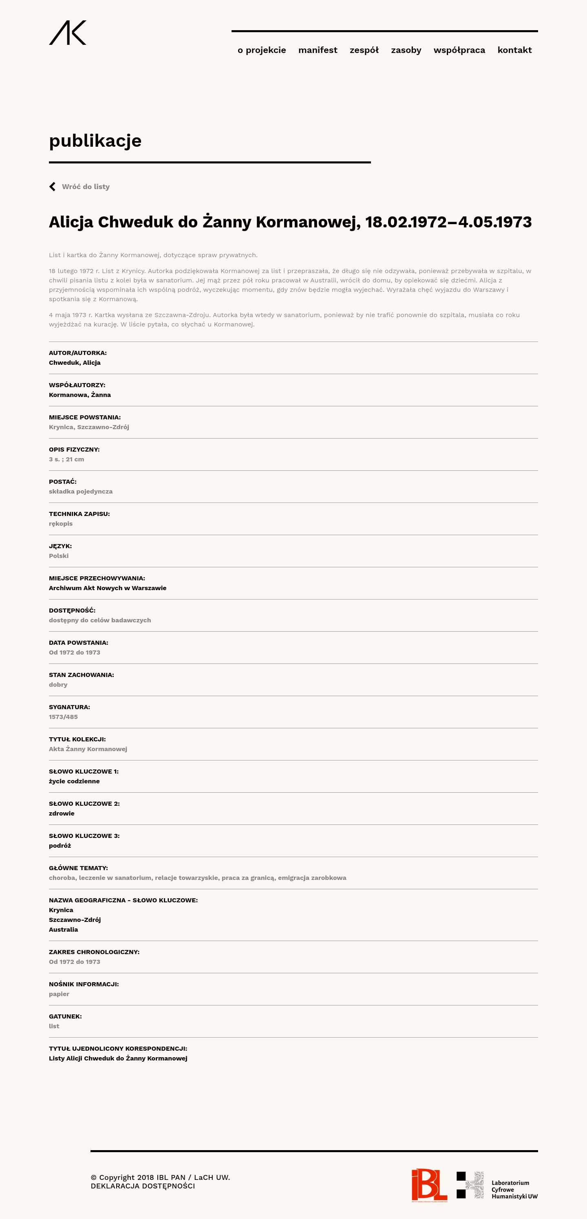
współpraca (459, 50)
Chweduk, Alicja (75, 362)
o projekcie (262, 50)
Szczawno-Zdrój (75, 920)
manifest (318, 50)
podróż (60, 845)
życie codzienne (74, 781)
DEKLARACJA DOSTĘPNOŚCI (142, 1186)
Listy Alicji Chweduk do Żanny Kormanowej (118, 1058)
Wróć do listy (86, 186)
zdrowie (62, 813)
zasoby (406, 50)
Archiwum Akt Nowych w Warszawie (108, 588)
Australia (63, 929)
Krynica (61, 910)
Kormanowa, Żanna (80, 395)
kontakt (515, 50)
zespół (364, 50)
